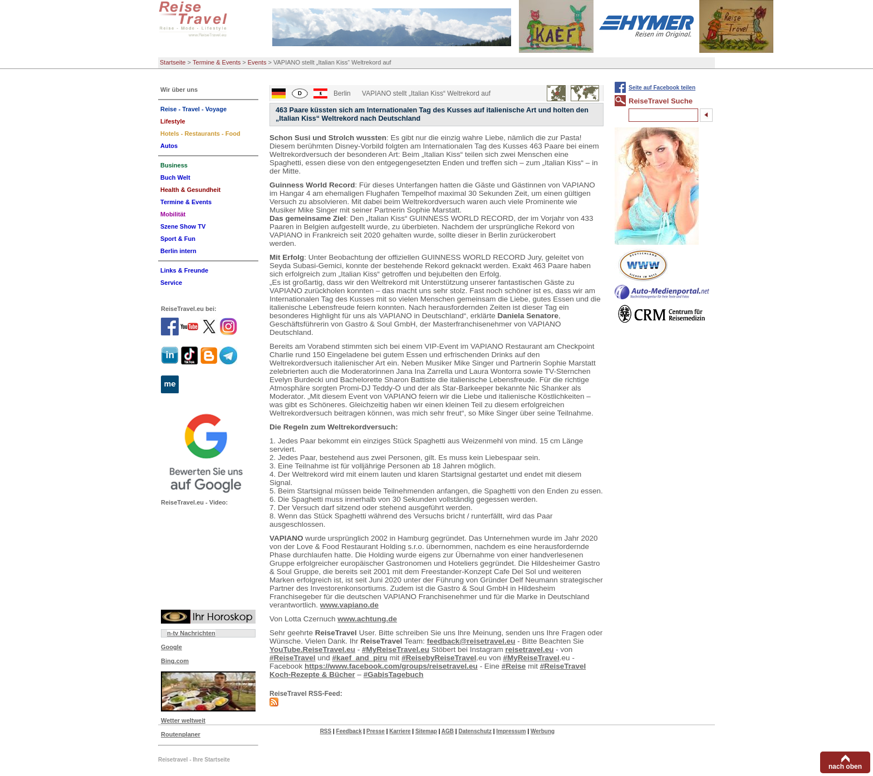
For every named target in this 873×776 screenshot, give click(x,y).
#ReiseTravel (292, 658)
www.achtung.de (367, 619)
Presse (375, 731)
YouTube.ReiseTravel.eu (312, 649)
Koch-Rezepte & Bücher (312, 674)
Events (257, 62)
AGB (448, 731)
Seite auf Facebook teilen (662, 88)
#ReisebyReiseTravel (438, 658)
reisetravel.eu (529, 649)
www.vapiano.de (349, 605)
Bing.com (175, 661)
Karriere (399, 731)
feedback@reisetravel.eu (471, 641)
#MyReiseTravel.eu (395, 649)
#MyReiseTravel (531, 658)
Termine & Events (217, 62)
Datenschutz (474, 731)
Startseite (172, 62)
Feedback (349, 731)
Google (171, 647)
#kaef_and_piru (360, 658)
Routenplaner (180, 734)
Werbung (543, 731)
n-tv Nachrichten (191, 633)
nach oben (845, 766)
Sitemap (426, 731)
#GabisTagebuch (394, 674)
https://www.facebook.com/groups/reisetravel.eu (391, 666)
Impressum (511, 731)
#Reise (514, 666)
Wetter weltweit (183, 720)
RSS (326, 731)
